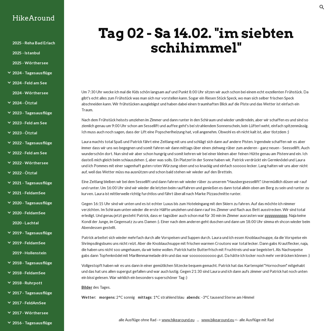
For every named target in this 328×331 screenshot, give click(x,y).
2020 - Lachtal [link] (25, 222)
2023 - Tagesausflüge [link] (32, 112)
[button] (322, 7)
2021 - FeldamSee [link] (28, 192)
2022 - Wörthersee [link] (30, 162)
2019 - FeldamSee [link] (28, 242)
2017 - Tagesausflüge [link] (32, 292)
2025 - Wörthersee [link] (30, 62)
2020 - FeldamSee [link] (28, 212)
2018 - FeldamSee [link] (28, 272)
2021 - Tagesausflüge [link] (32, 182)
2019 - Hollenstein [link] (29, 252)
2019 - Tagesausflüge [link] (32, 232)
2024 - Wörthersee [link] (30, 92)
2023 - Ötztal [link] (24, 132)
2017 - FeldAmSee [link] (29, 302)
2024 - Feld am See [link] (29, 82)
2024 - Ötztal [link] (24, 102)
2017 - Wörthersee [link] (30, 312)
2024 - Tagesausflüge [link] (32, 72)
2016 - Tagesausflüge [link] (32, 322)
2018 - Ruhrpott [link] (27, 282)
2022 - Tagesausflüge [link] (32, 142)
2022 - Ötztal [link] (24, 172)
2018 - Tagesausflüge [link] (32, 262)
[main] (196, 40)
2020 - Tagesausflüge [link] (32, 202)
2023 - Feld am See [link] (29, 122)
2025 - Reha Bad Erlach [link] (33, 42)
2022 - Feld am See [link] (29, 152)
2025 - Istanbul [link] (26, 52)
